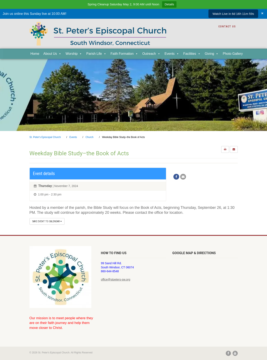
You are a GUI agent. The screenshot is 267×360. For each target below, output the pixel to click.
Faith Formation (124, 54)
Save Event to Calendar (47, 221)
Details (169, 4)
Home (35, 53)
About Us (52, 54)
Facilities (192, 54)
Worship (74, 54)
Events (172, 54)
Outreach (151, 54)
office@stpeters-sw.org (115, 279)
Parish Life (96, 54)
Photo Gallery (233, 53)
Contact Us (227, 26)
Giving (212, 54)
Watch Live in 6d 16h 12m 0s (234, 13)
